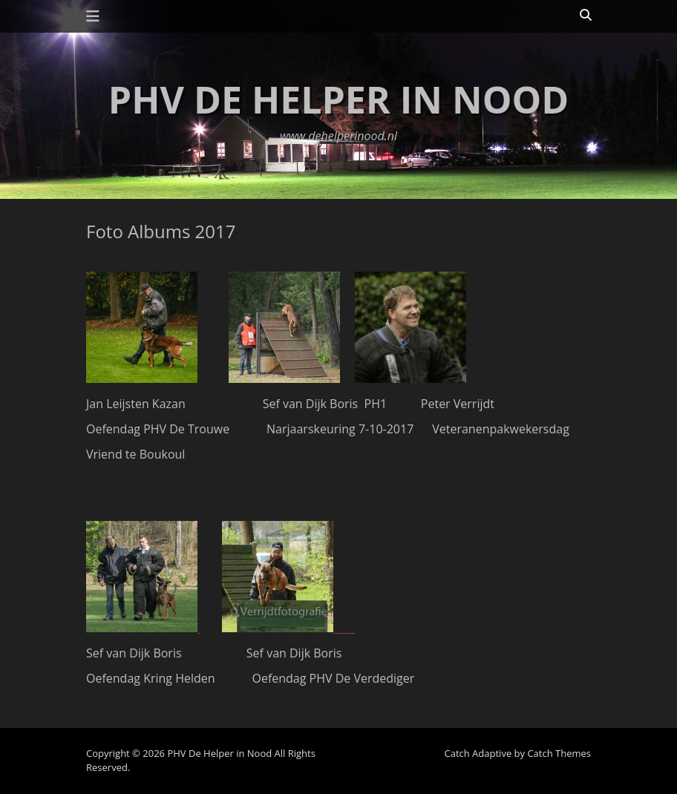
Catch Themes (559, 753)
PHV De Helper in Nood (338, 99)
